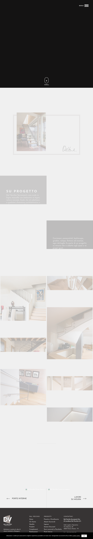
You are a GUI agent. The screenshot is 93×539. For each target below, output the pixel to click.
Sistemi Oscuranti (49, 527)
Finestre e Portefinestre (51, 519)
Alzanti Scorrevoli (49, 522)
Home (31, 519)
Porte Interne (48, 532)
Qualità (31, 524)
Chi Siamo (32, 522)
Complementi (33, 529)
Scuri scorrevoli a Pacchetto (53, 529)
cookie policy (76, 535)
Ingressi (46, 524)
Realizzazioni (33, 532)
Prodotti (32, 527)
